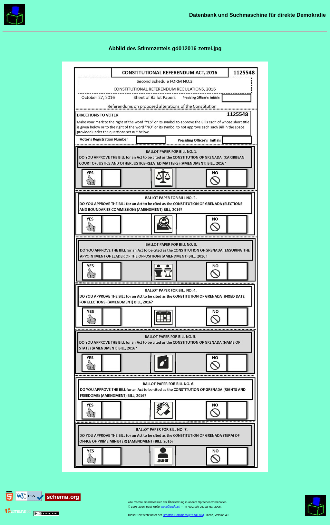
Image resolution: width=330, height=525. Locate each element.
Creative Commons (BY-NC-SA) (183, 515)
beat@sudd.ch (170, 506)
